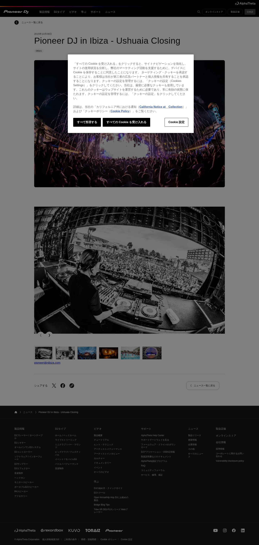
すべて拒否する (87, 122)
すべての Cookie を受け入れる (126, 122)
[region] (131, 93)
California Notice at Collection (160, 106)
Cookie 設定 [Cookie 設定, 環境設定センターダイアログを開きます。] (176, 122)
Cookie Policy (120, 111)
